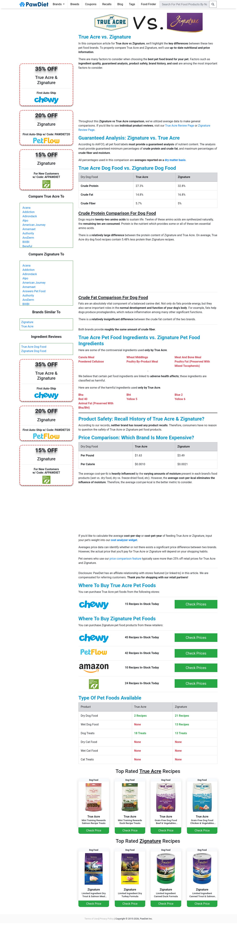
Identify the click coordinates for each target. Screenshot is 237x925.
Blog (120, 4)
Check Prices (196, 604)
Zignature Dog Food (33, 351)
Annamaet (28, 229)
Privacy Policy (107, 918)
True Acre (27, 326)
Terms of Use (91, 918)
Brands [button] (57, 4)
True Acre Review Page (179, 125)
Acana (26, 207)
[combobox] (184, 4)
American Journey (33, 225)
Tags (132, 4)
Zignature (27, 322)
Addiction (28, 212)
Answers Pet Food (33, 291)
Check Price (93, 830)
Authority (28, 233)
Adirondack (29, 216)
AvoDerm (28, 237)
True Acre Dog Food (33, 346)
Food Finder (148, 4)
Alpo (25, 220)
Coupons (90, 4)
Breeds (74, 4)
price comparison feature (125, 558)
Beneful (27, 246)
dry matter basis (175, 160)
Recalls (106, 4)
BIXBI (25, 242)
